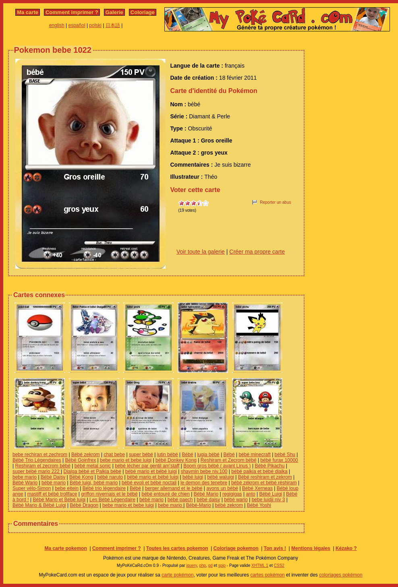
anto (250, 494)
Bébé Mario (206, 494)
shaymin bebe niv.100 (204, 471)
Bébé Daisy (53, 477)
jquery (191, 565)
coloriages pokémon (340, 575)
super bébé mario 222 (36, 471)
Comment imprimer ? (72, 12)
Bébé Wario (24, 483)
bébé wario (236, 499)
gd (210, 565)
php (202, 565)
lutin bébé (167, 454)
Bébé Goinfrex (80, 460)
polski (95, 25)
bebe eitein (67, 488)
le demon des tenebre (203, 483)
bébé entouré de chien (165, 494)
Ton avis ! (275, 548)
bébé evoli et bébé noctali (149, 483)
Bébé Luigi (270, 494)
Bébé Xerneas (257, 488)
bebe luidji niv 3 (268, 499)
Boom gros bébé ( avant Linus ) (217, 466)
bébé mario (53, 483)
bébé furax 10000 (279, 460)
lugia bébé (208, 454)
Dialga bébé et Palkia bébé (92, 471)
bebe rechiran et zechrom (39, 454)
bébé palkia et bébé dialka (259, 471)
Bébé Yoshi (259, 505)
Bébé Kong (81, 477)
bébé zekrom (229, 505)
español (76, 25)
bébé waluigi (220, 477)
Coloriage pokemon (236, 548)
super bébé (141, 454)
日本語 (113, 25)
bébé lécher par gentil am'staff (147, 466)
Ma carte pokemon (65, 548)
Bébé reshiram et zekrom (265, 477)
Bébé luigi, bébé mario (94, 483)
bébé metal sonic (93, 466)
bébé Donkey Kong (176, 460)
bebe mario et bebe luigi (125, 460)
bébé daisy (208, 499)
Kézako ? (346, 548)
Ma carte (27, 12)
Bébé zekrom (85, 454)
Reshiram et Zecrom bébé (229, 460)
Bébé (187, 454)
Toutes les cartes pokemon (177, 548)
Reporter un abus (275, 202)
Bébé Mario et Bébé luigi (59, 499)
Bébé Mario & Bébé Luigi (39, 505)
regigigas (232, 494)
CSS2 (279, 565)
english (56, 25)
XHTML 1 (259, 565)
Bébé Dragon (84, 505)
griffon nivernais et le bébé (109, 494)
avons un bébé (222, 488)
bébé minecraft (254, 454)
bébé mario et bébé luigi (151, 471)
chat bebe (114, 454)
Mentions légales (310, 548)
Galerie (114, 12)
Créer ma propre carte (257, 251)
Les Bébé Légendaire (112, 499)
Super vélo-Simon (31, 488)
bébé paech (180, 499)
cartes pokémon (267, 575)
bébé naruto (110, 477)
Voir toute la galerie (200, 251)
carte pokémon (177, 575)
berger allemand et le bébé (174, 488)
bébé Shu (285, 454)
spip (222, 565)
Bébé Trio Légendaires (36, 460)
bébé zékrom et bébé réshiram (264, 483)
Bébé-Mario (198, 505)
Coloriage (143, 12)
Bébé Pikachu (269, 466)
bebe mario (24, 477)
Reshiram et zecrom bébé (42, 466)
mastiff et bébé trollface (52, 494)
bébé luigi (192, 477)
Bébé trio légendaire (104, 488)
